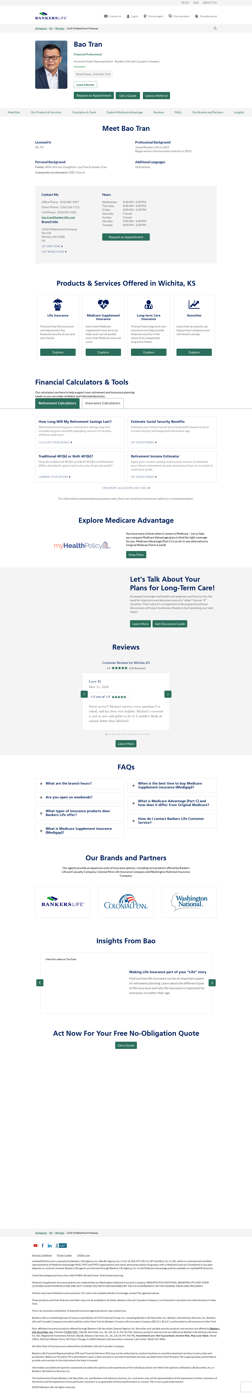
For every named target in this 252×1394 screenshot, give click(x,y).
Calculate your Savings (54, 442)
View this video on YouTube (61, 959)
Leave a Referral (156, 95)
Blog (185, 2)
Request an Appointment (94, 95)
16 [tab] (139, 735)
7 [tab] (119, 735)
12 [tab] (130, 735)
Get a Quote (127, 95)
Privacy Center (64, 1255)
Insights (239, 112)
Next (212, 982)
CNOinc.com (83, 1255)
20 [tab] (148, 735)
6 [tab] (117, 735)
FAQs (178, 112)
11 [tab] (128, 735)
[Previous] (84, 694)
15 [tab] (137, 735)
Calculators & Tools (84, 112)
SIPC (75, 1331)
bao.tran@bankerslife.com (58, 217)
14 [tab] (135, 735)
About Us (210, 2)
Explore (58, 352)
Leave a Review (85, 84)
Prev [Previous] (39, 982)
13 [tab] (133, 735)
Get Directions (51, 246)
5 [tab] (115, 735)
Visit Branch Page (53, 252)
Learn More (140, 624)
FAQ (196, 2)
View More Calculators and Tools (124, 488)
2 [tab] (108, 735)
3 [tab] (110, 735)
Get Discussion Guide (169, 623)
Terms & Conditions (42, 1255)
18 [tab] (144, 735)
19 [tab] (146, 735)
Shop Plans (136, 554)
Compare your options (53, 477)
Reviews (158, 112)
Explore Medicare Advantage (125, 112)
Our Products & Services (46, 112)
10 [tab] (126, 735)
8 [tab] (121, 735)
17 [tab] (142, 735)
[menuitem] (112, 16)
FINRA (68, 1331)
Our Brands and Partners (207, 112)
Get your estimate (142, 442)
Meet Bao (14, 112)
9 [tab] (124, 735)
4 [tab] (112, 735)
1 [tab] (106, 735)
